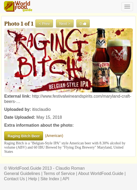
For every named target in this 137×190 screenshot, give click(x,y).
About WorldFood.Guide (100, 173)
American (54, 136)
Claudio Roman (70, 168)
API (65, 179)
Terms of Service (59, 173)
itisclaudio (41, 109)
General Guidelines (22, 173)
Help (32, 179)
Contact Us (14, 179)
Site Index (49, 179)
